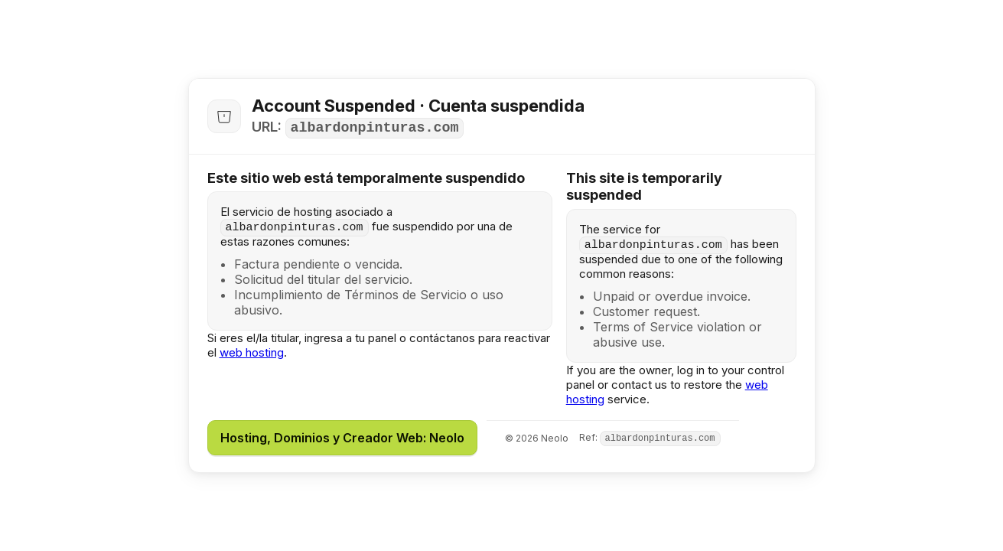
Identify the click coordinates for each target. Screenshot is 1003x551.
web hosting (252, 352)
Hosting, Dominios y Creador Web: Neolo (342, 437)
